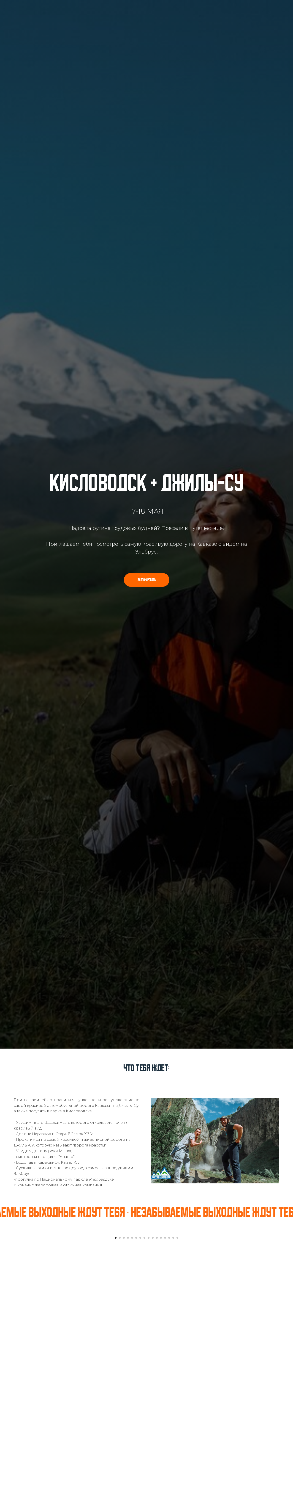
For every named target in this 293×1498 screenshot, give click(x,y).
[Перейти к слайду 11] (157, 1386)
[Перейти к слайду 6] (136, 1386)
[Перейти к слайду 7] (140, 1386)
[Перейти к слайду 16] (177, 1386)
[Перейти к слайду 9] (148, 1386)
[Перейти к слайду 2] (120, 1386)
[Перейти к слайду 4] (128, 1386)
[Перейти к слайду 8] (144, 1386)
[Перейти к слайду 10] (153, 1386)
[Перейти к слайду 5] (132, 1386)
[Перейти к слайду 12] (161, 1386)
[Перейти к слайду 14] (169, 1386)
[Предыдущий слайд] (36, 1305)
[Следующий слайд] (256, 1305)
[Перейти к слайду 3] (124, 1386)
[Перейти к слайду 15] (173, 1386)
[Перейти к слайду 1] (116, 1386)
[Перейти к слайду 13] (165, 1386)
